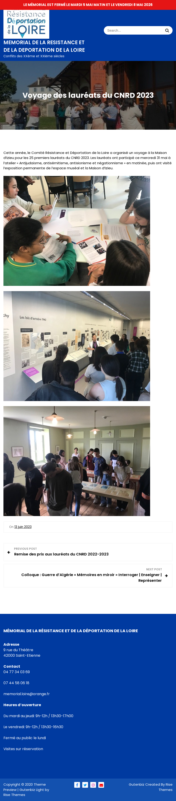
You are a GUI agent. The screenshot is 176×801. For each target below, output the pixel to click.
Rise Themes (166, 787)
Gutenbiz (137, 784)
